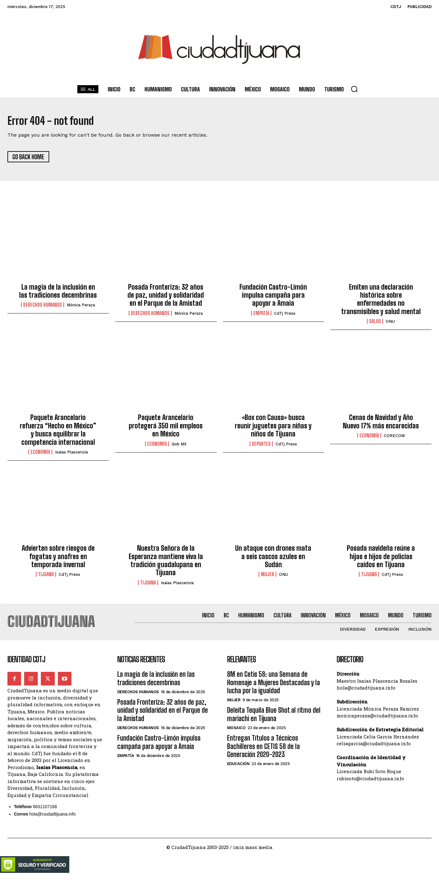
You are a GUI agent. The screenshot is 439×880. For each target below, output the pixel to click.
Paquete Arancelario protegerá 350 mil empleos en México (166, 428)
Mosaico (236, 733)
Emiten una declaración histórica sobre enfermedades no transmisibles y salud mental (381, 301)
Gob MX (179, 446)
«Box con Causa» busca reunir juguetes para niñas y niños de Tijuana (273, 428)
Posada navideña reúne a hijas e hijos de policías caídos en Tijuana (381, 559)
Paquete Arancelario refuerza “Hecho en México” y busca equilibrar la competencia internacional (58, 432)
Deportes (261, 446)
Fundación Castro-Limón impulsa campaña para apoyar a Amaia (273, 297)
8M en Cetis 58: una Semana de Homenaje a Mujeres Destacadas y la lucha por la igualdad (273, 687)
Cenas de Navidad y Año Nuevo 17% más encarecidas (381, 424)
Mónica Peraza (81, 307)
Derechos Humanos (42, 307)
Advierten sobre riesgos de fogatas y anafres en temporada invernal (58, 559)
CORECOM (394, 438)
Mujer (267, 577)
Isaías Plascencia (71, 454)
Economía (40, 454)
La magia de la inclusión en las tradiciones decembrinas (58, 293)
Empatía (261, 315)
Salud (375, 324)
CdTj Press (284, 315)
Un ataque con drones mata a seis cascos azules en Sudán (273, 559)
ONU (390, 324)
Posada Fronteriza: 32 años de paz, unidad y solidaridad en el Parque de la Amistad (165, 297)
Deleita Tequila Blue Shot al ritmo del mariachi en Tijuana (274, 719)
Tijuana (46, 577)
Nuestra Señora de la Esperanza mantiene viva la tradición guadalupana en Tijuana (166, 563)
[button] (354, 88)
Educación (238, 769)
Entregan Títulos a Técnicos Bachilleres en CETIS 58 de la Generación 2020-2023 (263, 751)
